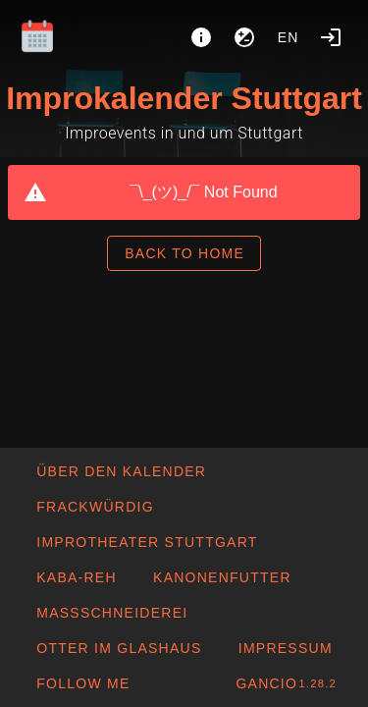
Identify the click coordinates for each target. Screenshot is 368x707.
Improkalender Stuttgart (184, 98)
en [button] (288, 37)
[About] (201, 37)
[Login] (330, 37)
